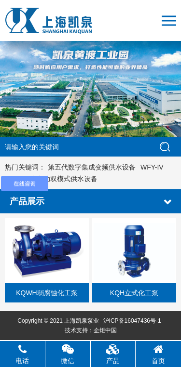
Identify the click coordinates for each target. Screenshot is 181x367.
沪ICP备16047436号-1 (132, 320)
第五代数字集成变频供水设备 (92, 167)
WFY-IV (152, 167)
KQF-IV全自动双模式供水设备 (52, 179)
